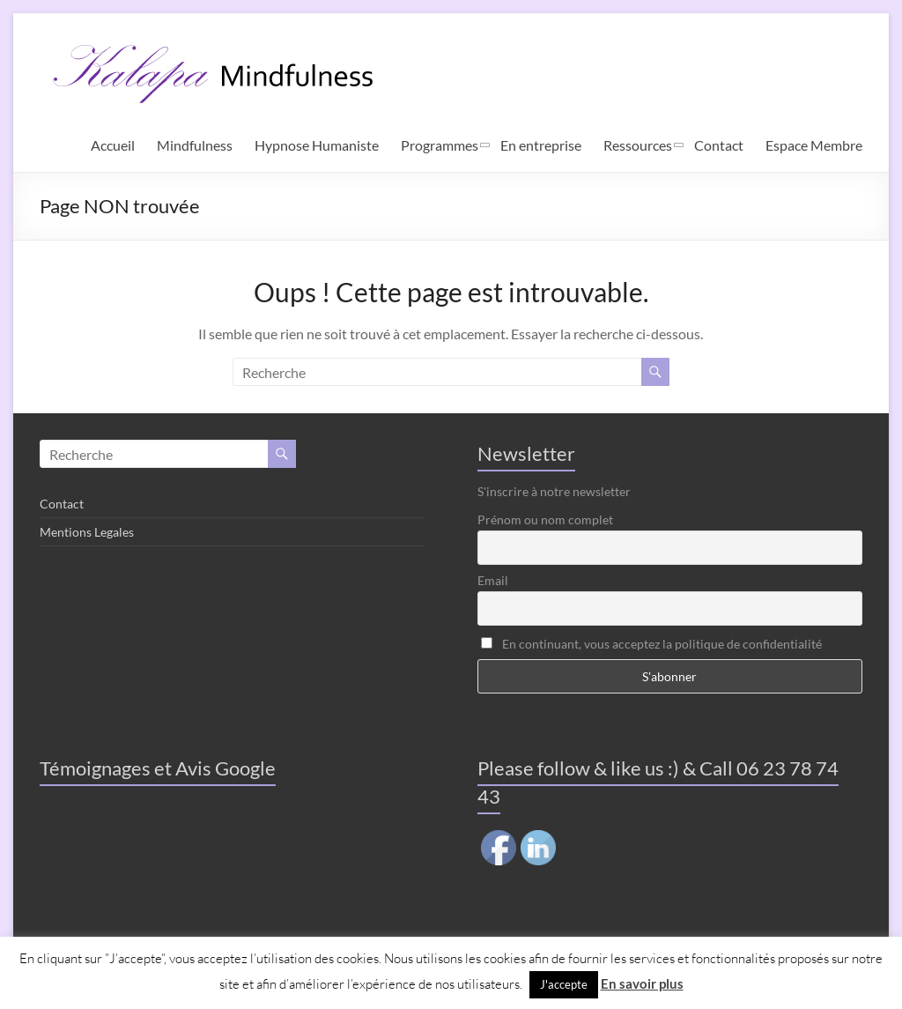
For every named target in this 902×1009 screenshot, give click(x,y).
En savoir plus (642, 983)
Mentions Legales (87, 531)
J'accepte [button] (564, 984)
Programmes (439, 145)
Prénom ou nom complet (545, 519)
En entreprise (540, 145)
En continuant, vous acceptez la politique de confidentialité (651, 643)
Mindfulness (195, 145)
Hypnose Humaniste (317, 145)
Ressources (637, 145)
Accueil (113, 145)
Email (492, 580)
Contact (718, 145)
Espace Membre (813, 145)
